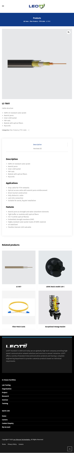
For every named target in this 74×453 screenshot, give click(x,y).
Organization (6, 389)
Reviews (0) (37, 149)
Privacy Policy (12, 444)
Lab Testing (6, 385)
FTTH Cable (42, 21)
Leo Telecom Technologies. (21, 439)
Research (5, 396)
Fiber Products (34, 21)
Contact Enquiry (8, 423)
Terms (4, 444)
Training (5, 403)
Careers (5, 420)
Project (4, 392)
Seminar (5, 400)
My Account (6, 427)
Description (37, 145)
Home (4, 416)
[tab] (38, 145)
